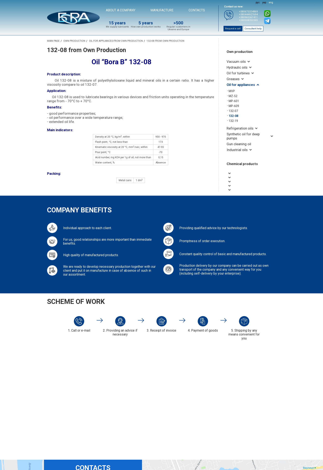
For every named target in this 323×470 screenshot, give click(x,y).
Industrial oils (237, 150)
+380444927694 (248, 14)
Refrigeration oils (240, 128)
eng (271, 2)
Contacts (197, 10)
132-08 (233, 116)
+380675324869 (248, 11)
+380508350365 (248, 20)
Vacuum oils (236, 61)
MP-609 (234, 106)
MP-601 (234, 101)
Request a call (233, 28)
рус (258, 2)
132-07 (233, 111)
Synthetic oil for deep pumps (243, 136)
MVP (232, 91)
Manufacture (161, 10)
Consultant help (253, 28)
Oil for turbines (238, 73)
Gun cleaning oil (239, 144)
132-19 (233, 121)
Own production (240, 52)
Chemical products (242, 164)
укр (264, 2)
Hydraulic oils (237, 67)
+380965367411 (248, 17)
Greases (233, 79)
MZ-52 (233, 96)
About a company (120, 10)
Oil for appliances (241, 85)
